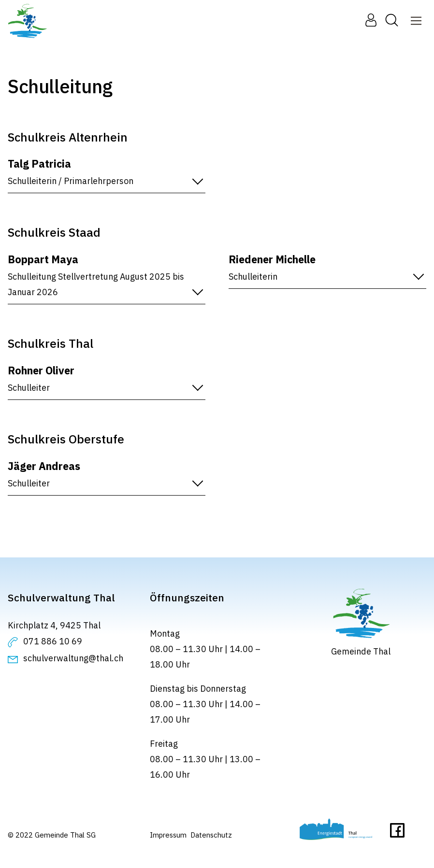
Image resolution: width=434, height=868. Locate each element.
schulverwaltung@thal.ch (73, 658)
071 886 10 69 (52, 641)
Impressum (168, 835)
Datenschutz (211, 835)
